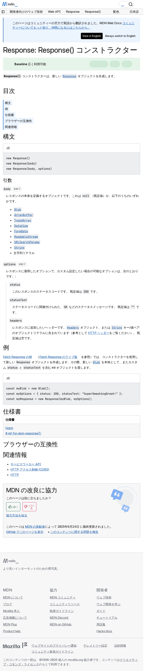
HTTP (15, 475)
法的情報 (120, 645)
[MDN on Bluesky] (12, 579)
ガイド (100, 611)
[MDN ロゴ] (11, 561)
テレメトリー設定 (95, 645)
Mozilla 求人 (11, 611)
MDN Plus (10, 624)
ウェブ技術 (103, 597)
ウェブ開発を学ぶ (108, 604)
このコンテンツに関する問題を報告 (74, 532)
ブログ (7, 604)
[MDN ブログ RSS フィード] (32, 579)
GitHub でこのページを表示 (24, 532)
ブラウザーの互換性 (18, 121)
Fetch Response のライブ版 (58, 357)
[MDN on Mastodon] (25, 579)
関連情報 (11, 127)
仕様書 (9, 115)
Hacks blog (104, 631)
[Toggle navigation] (139, 4)
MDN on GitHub (61, 624)
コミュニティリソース (65, 604)
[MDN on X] (19, 579)
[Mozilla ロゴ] (15, 645)
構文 (8, 103)
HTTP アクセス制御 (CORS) (30, 469)
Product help (12, 631)
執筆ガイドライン (62, 611)
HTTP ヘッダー (98, 333)
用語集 (100, 624)
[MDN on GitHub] (5, 579)
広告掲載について (15, 617)
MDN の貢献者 (35, 526)
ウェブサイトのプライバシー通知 (54, 645)
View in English (91, 35)
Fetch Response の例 (17, 357)
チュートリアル (106, 617)
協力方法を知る (16, 515)
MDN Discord (59, 617)
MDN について (13, 597)
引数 (7, 180)
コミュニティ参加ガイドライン (53, 651)
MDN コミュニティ (63, 597)
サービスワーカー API (26, 464)
